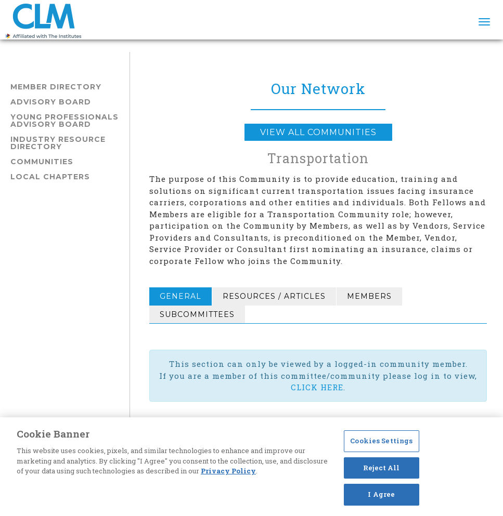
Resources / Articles (274, 296)
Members (369, 296)
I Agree (381, 494)
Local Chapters (50, 176)
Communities (41, 161)
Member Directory (55, 86)
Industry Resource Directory (58, 143)
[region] (251, 466)
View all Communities (318, 132)
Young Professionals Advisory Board (64, 120)
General (180, 296)
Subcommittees (197, 314)
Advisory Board (50, 101)
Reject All (381, 467)
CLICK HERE (317, 387)
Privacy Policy (228, 470)
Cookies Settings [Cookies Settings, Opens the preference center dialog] (381, 440)
